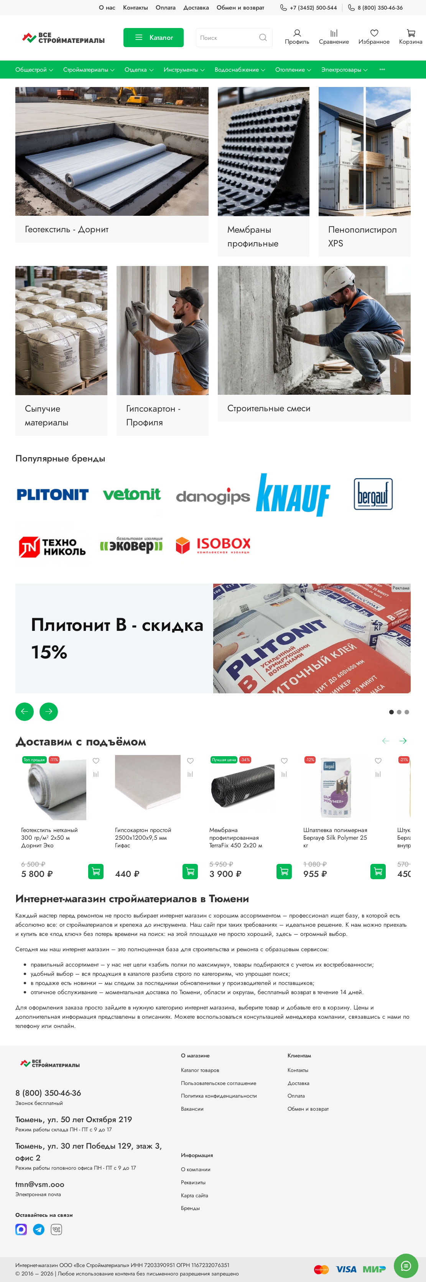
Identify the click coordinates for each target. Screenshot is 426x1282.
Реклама (401, 587)
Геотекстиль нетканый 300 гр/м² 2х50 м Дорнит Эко (50, 842)
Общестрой (34, 69)
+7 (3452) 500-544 (308, 8)
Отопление (293, 69)
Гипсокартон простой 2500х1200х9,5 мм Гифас (151, 842)
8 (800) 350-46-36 (375, 8)
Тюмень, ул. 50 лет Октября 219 (73, 1119)
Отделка (139, 69)
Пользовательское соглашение (218, 1083)
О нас (107, 7)
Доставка (196, 7)
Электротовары (344, 69)
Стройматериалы (89, 69)
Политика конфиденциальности (219, 1096)
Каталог (153, 38)
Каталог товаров (200, 1070)
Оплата (166, 7)
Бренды (190, 1208)
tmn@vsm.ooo (39, 1184)
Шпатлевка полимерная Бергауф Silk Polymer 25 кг (356, 842)
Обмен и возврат (240, 7)
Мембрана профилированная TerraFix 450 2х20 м (254, 846)
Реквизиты (193, 1182)
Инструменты (185, 69)
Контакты (135, 7)
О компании (196, 1169)
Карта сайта (194, 1195)
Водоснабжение (240, 69)
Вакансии (192, 1109)
